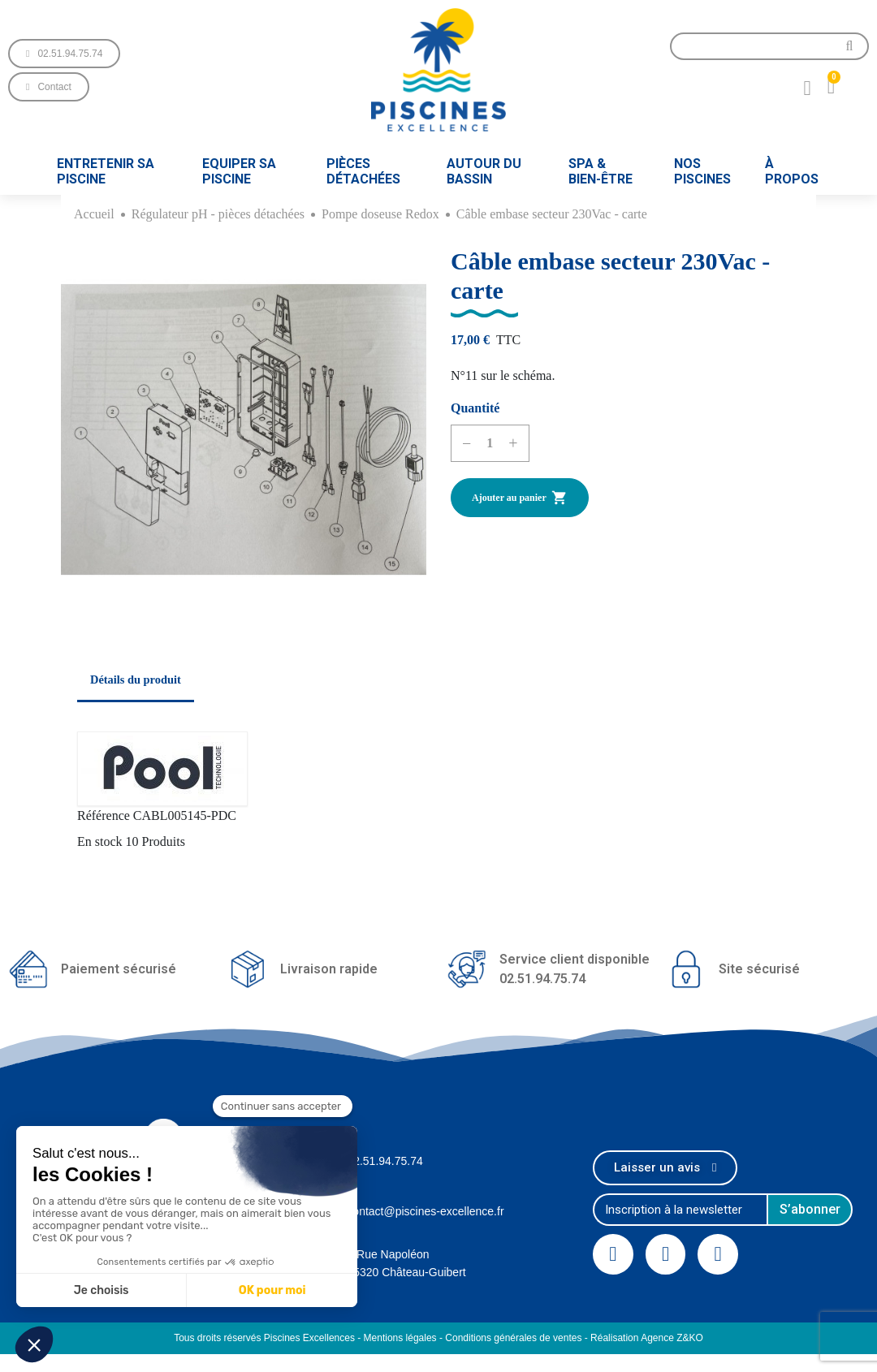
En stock (100, 841)
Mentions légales (400, 1338)
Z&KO (689, 1338)
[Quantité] (490, 443)
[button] (64, 53)
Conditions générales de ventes (513, 1338)
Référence (103, 815)
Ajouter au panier (520, 498)
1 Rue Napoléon (388, 1254)
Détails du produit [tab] (135, 679)
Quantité (475, 408)
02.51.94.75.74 (384, 1160)
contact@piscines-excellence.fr (425, 1211)
